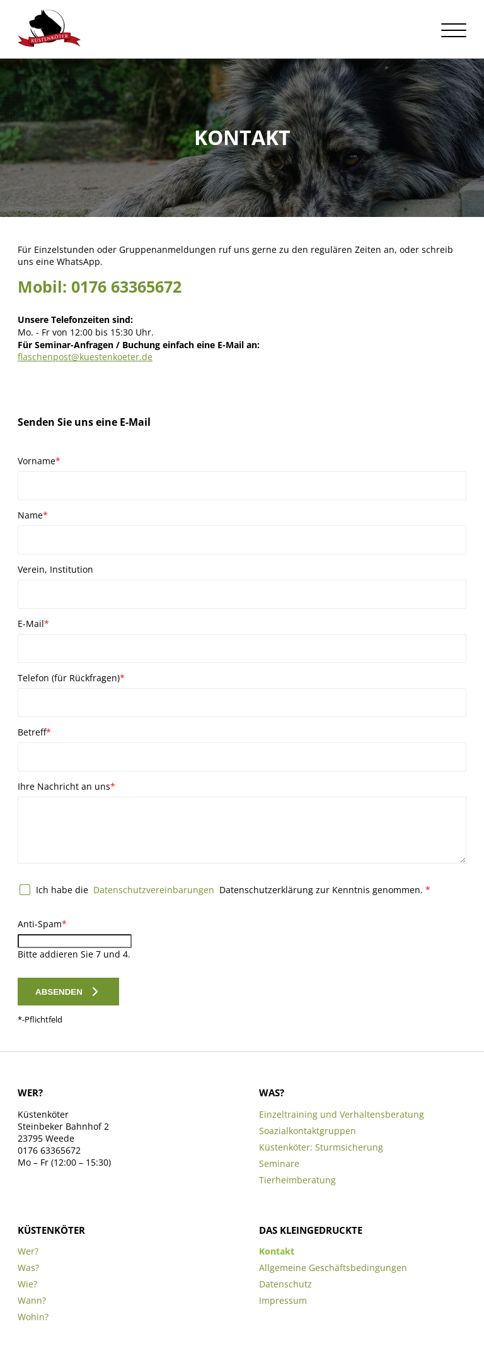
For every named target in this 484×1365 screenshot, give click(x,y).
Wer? (28, 1251)
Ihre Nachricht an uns (66, 786)
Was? (28, 1268)
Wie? (27, 1284)
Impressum (283, 1300)
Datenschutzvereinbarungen (153, 890)
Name (38, 515)
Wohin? (33, 1317)
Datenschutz (285, 1284)
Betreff (38, 732)
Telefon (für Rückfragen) (71, 678)
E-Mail (38, 624)
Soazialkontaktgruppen (307, 1131)
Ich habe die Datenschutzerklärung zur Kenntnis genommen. (233, 890)
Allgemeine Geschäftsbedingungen (333, 1268)
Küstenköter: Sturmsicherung (321, 1147)
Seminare (279, 1163)
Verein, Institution (55, 569)
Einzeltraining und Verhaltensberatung (341, 1114)
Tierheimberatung (297, 1180)
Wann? (32, 1300)
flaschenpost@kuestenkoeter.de (85, 357)
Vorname (39, 461)
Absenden (59, 992)
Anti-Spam (42, 924)
